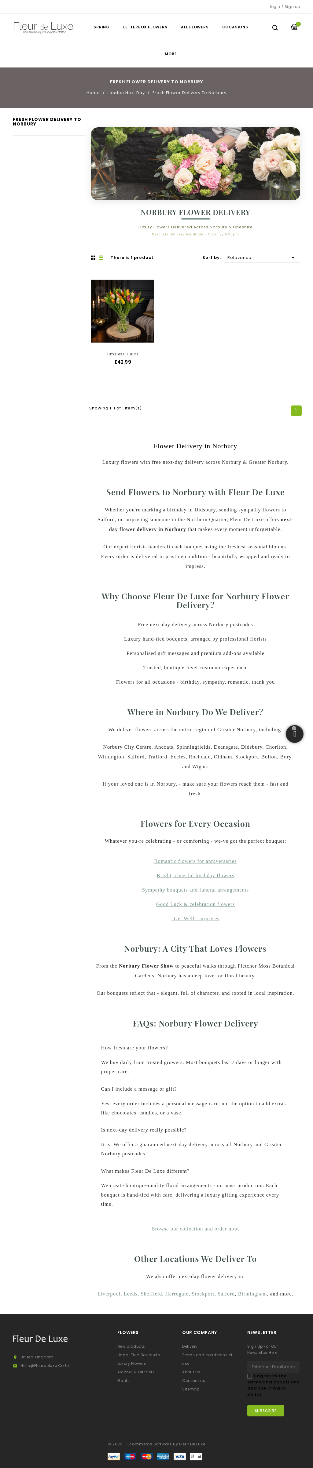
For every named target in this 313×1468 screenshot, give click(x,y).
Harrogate (177, 1294)
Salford (226, 1294)
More (171, 53)
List (101, 258)
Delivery (190, 1346)
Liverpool (109, 1294)
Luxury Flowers (131, 1363)
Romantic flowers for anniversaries (195, 861)
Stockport (203, 1294)
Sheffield (151, 1294)
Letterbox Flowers (145, 27)
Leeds (131, 1294)
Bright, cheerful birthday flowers (195, 875)
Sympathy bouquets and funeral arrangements (195, 890)
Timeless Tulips (123, 354)
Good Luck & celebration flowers (195, 904)
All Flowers (195, 27)
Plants (123, 1380)
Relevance (262, 257)
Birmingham (252, 1294)
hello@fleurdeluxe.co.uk (45, 1365)
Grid (94, 258)
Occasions (235, 27)
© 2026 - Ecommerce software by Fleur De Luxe (156, 1444)
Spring (102, 27)
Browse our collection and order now (194, 1229)
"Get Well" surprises (195, 918)
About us (191, 1372)
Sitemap (190, 1389)
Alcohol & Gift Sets (136, 1372)
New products (131, 1346)
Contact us (193, 1380)
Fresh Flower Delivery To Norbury (47, 121)
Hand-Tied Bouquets (138, 1354)
